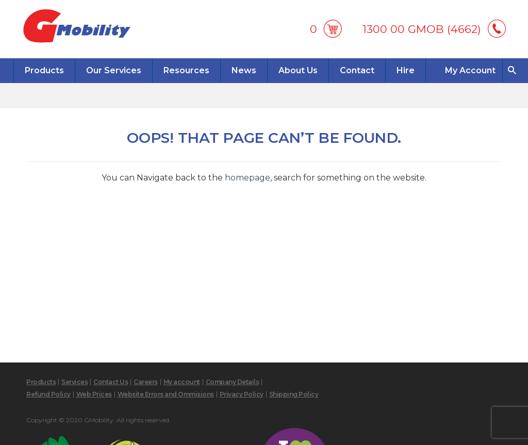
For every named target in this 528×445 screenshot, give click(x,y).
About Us (298, 70)
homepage (247, 178)
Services (74, 382)
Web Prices (94, 394)
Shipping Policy (294, 394)
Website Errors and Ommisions (166, 394)
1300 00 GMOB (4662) (421, 29)
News (244, 70)
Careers (146, 382)
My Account (470, 70)
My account (181, 382)
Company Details (232, 382)
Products (44, 70)
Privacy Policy (241, 394)
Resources (186, 70)
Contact (357, 70)
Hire (406, 70)
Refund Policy (48, 394)
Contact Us (110, 382)
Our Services (113, 70)
